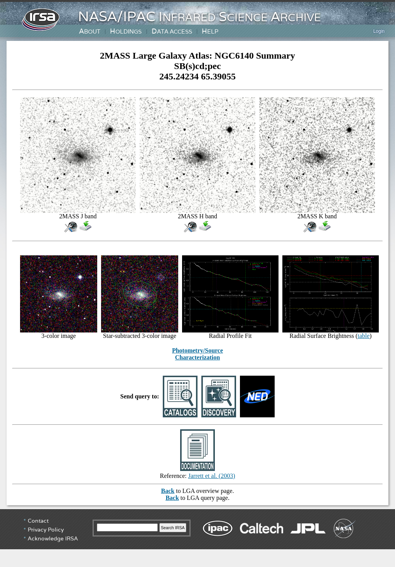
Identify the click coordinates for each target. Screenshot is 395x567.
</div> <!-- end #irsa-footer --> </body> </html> (197, 538)
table (364, 335)
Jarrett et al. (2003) (211, 475)
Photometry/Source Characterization (197, 354)
